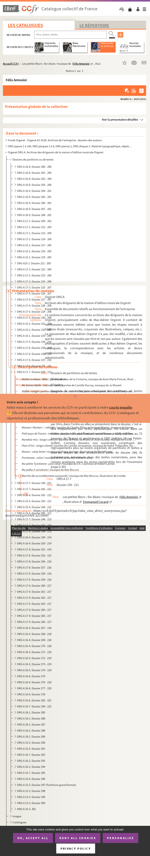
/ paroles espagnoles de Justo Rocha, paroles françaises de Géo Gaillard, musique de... (79, 391)
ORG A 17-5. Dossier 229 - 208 (34, 311)
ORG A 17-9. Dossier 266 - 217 (34, 622)
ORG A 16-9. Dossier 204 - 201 (34, 191)
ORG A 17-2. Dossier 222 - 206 (34, 269)
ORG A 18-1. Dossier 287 (31, 724)
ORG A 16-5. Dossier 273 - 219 (34, 664)
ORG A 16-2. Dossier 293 (31, 761)
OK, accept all (33, 838)
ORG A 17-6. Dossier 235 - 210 (34, 348)
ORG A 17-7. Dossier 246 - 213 (34, 519)
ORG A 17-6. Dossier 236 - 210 (34, 354)
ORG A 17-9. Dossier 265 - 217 (34, 616)
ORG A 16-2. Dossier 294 (31, 767)
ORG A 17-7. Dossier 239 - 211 (34, 372)
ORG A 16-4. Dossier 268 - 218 (34, 634)
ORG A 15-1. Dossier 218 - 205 (34, 251)
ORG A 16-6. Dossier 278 (31, 694)
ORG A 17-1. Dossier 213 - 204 (34, 233)
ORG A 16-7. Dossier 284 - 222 (34, 706)
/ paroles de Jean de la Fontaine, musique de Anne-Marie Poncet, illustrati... (79, 379)
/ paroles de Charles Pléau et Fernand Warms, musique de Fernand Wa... (79, 433)
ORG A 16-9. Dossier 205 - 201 (34, 197)
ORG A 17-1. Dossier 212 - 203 (34, 227)
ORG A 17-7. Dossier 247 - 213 (34, 525)
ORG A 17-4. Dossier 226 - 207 (34, 293)
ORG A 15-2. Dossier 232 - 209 (34, 329)
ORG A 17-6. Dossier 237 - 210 (34, 360)
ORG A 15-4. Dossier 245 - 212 (34, 513)
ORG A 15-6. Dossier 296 (31, 779)
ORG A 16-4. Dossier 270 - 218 (34, 646)
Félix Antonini (80, 63)
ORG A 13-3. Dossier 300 (31, 803)
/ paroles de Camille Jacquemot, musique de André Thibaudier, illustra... (79, 445)
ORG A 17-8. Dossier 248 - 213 (34, 531)
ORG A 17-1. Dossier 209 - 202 (34, 221)
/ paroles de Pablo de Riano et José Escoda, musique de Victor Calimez (79, 439)
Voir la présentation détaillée (120, 119)
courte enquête (120, 407)
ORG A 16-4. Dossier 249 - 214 (34, 537)
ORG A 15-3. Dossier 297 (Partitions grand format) (46, 785)
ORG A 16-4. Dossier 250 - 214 (34, 543)
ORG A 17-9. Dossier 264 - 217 (34, 610)
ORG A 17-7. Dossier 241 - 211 (34, 489)
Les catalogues (25, 25)
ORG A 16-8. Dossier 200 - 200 (34, 166)
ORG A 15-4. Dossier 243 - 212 (34, 501)
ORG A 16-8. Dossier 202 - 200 (34, 179)
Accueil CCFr (11, 63)
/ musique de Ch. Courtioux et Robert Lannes (68, 463)
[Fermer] (75, 396)
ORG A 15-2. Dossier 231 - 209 (34, 323)
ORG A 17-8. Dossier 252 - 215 (34, 555)
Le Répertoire (94, 25)
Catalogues (19, 822)
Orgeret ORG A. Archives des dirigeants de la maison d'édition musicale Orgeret (55, 152)
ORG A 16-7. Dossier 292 (31, 754)
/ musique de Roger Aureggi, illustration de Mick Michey (66, 451)
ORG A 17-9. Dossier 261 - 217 (34, 591)
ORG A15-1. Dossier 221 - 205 (34, 263)
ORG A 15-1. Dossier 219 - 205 (34, 257)
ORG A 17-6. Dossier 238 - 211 (34, 366)
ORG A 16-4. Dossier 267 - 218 (34, 628)
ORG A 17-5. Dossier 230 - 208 (34, 317)
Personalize (120, 838)
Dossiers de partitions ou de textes (33, 159)
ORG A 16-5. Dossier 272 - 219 (34, 658)
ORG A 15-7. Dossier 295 (31, 773)
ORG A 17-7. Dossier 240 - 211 (34, 483)
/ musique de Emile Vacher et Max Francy (56, 457)
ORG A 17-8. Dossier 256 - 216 (34, 561)
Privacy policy (76, 848)
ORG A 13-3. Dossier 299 (31, 797)
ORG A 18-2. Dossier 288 (31, 730)
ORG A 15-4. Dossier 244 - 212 (34, 507)
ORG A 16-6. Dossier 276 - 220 (34, 682)
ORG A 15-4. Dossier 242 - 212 (34, 495)
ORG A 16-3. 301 (26, 809)
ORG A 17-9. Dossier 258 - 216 (34, 573)
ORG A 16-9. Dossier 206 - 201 (34, 203)
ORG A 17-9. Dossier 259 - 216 (34, 579)
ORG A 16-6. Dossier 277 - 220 (34, 688)
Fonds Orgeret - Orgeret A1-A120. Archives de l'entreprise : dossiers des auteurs (55, 140)
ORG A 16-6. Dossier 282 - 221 (34, 700)
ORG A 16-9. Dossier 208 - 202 (34, 215)
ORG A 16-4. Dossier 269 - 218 (34, 640)
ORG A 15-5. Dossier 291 (31, 748)
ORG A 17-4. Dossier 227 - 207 (34, 299)
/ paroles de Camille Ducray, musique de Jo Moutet (71, 385)
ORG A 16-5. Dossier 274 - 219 (34, 670)
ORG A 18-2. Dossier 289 (31, 736)
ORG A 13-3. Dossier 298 (31, 791)
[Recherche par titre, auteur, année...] (70, 35)
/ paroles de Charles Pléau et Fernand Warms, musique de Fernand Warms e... (79, 427)
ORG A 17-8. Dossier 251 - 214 (34, 549)
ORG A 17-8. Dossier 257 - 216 (34, 567)
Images (16, 816)
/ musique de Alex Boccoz (50, 470)
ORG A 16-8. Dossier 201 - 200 (34, 173)
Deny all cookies (77, 838)
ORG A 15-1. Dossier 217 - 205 (34, 245)
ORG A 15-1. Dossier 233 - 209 (34, 336)
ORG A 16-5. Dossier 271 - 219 (34, 652)
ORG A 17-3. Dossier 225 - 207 (34, 287)
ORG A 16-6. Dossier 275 (31, 676)
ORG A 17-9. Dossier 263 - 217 (34, 604)
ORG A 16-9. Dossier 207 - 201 (34, 209)
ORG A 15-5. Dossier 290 (31, 742)
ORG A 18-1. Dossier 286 (31, 718)
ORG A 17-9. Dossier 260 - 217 (34, 585)
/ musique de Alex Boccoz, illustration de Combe (73, 476)
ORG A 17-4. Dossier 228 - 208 (34, 305)
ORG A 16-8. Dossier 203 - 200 (34, 185)
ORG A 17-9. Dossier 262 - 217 (34, 597)
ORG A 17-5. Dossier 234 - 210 (34, 342)
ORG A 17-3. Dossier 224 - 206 (34, 281)
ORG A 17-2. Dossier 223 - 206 (34, 275)
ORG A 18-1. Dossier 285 (31, 712)
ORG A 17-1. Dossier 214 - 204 (34, 239)
